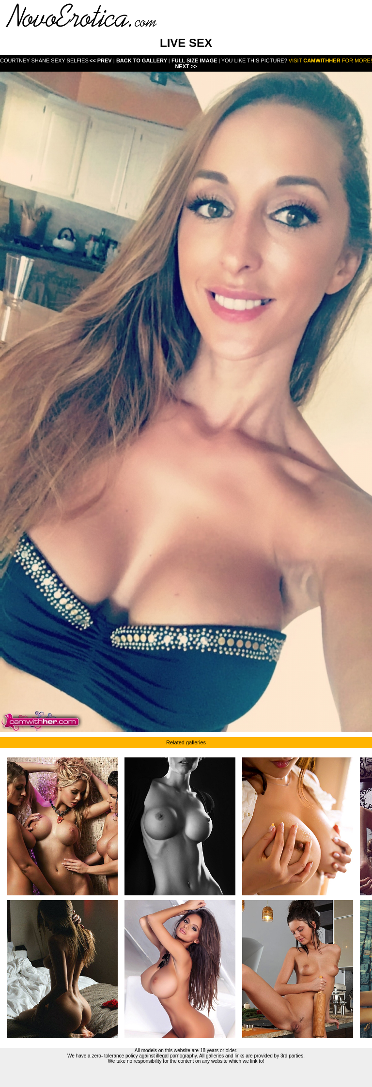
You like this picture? (254, 60)
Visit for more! (330, 60)
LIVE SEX (186, 42)
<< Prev (101, 60)
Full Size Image (195, 60)
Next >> (186, 66)
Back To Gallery (142, 60)
